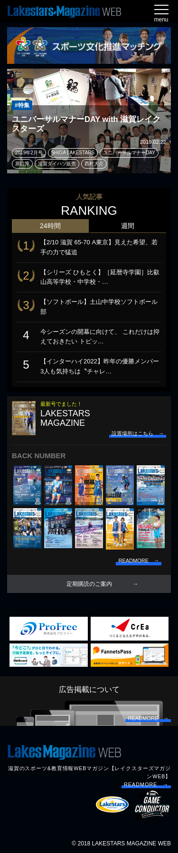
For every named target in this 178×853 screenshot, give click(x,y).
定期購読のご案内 (89, 584)
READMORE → (146, 784)
